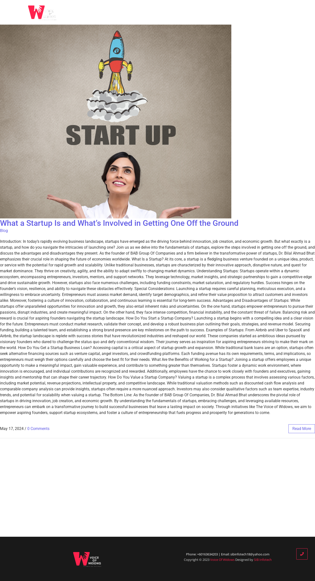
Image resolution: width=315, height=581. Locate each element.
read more (301, 428)
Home (152, 12)
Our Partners (229, 12)
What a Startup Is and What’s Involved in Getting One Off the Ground (119, 223)
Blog (203, 12)
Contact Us (284, 12)
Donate (257, 12)
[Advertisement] (157, 487)
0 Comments (38, 428)
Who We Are (179, 12)
